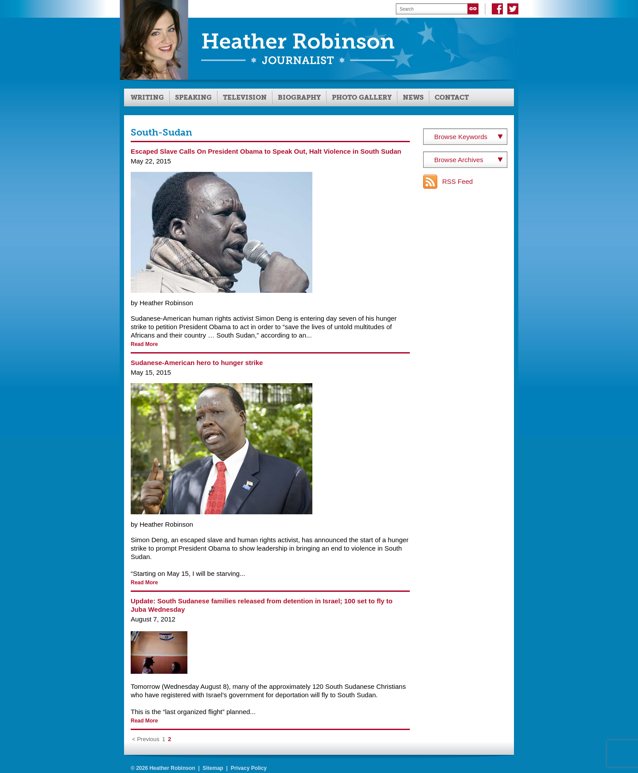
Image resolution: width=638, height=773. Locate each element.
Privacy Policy (249, 768)
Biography (299, 97)
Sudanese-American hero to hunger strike (197, 362)
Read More (144, 344)
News (413, 97)
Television (245, 97)
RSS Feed (457, 181)
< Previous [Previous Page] (146, 739)
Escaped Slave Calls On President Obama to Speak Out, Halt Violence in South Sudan (266, 151)
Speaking (193, 97)
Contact (452, 97)
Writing (147, 97)
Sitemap (212, 768)
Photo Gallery (362, 97)
